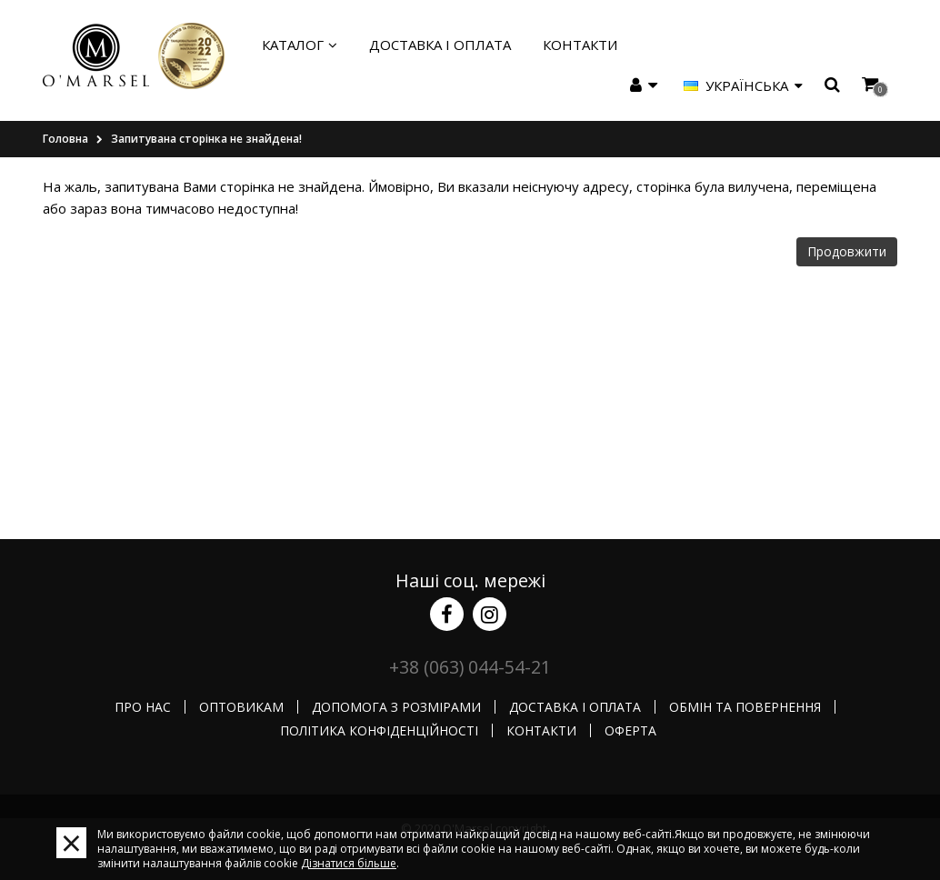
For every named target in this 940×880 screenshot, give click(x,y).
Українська (743, 85)
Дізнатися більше (348, 863)
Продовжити (846, 251)
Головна (65, 138)
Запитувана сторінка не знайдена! (206, 138)
